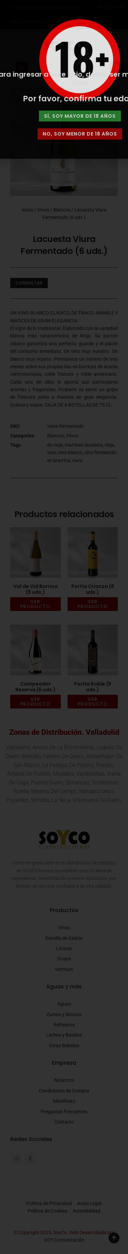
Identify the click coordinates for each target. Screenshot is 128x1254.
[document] (64, 627)
